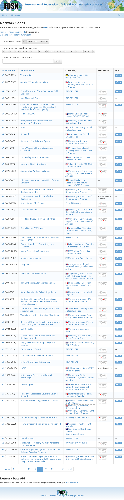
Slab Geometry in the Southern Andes (36, 356)
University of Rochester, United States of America (77, 142)
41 (23, 469)
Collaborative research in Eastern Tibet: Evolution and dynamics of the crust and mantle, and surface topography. (38, 107)
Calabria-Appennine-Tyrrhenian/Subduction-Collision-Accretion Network (40, 450)
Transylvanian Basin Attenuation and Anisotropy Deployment (36, 122)
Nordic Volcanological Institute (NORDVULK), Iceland (78, 115)
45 (46, 469)
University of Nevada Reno (77, 443)
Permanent (32, 42)
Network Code (8, 70)
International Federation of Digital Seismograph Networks (62, 496)
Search (57, 61)
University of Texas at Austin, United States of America (79, 323)
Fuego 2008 (25, 264)
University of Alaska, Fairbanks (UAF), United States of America (79, 377)
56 (63, 469)
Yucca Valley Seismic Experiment (34, 157)
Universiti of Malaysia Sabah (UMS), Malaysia (79, 401)
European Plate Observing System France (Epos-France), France (78, 230)
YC (3, 349)
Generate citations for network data (15, 35)
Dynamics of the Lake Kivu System (35, 141)
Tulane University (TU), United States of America (79, 165)
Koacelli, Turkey (27, 438)
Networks (15, 15)
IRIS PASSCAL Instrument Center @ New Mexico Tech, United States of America (78, 387)
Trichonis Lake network (30, 258)
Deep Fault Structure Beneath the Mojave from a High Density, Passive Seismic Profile (40, 323)
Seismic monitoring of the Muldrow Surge (38, 417)
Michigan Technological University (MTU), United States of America (79, 150)
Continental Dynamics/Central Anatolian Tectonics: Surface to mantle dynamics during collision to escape (40, 301)
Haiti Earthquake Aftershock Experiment (37, 283)
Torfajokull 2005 (27, 114)
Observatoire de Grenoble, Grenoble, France (78, 135)
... (18, 469)
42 (29, 469)
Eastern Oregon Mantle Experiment (35, 362)
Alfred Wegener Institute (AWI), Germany (77, 76)
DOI (118, 75)
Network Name (27, 70)
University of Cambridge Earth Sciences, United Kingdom (79, 412)
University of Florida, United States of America (79, 122)
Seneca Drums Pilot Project (32, 203)
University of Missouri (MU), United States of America (79, 190)
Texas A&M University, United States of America (79, 309)
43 (35, 469)
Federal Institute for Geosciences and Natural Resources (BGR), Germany (77, 183)
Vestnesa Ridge (27, 75)
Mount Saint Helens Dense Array (34, 251)
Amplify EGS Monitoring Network (35, 82)
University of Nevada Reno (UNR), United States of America (79, 316)
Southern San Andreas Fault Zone (35, 171)
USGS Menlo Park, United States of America (77, 158)
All (24, 42)
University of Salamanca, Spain (77, 330)
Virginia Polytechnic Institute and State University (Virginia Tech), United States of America (79, 276)
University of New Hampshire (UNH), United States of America (79, 457)
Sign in (120, 15)
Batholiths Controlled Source (33, 274)
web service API (73, 483)
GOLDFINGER (26, 329)
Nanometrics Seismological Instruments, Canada (78, 395)
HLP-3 (23, 127)
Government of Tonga (74, 434)
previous (6, 469)
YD (3, 438)
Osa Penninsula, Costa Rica (32, 349)
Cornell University (73, 203)
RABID (23, 368)
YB (3, 210)
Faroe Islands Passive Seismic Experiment (38, 292)
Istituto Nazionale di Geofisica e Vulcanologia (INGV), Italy (79, 245)
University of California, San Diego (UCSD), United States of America (78, 173)
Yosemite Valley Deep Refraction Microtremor (40, 315)
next (70, 469)
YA (3, 91)
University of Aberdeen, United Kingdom (77, 407)
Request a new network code (13, 32)
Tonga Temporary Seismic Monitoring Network (40, 424)
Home (5, 15)
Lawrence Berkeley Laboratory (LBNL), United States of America (79, 84)
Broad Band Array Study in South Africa (37, 219)
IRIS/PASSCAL (71, 91)
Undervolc (25, 134)
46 (52, 469)
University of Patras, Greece (78, 258)
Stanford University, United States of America (78, 128)
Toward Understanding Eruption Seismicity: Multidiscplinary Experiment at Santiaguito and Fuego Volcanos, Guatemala (40, 459)
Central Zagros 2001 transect (32, 228)
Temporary (44, 42)
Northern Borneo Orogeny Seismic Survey (39, 400)
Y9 (3, 75)
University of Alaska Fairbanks (78, 417)
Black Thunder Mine (29, 210)
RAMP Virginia (26, 384)
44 (40, 469)
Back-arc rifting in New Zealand (34, 164)
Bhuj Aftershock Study (30, 98)
